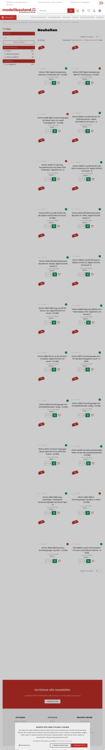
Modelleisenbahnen (38, 17)
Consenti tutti (79, 745)
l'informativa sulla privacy (64, 741)
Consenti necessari (60, 745)
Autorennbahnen (54, 17)
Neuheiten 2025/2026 (87, 17)
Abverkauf (100, 17)
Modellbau (66, 17)
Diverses (75, 17)
